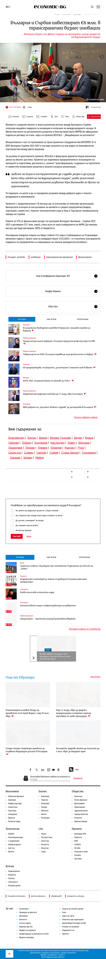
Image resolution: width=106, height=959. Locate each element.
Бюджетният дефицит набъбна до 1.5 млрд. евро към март (54, 394)
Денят (22, 563)
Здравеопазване (81, 811)
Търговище (89, 452)
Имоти (44, 814)
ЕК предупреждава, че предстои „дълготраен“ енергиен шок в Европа (59, 367)
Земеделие (12, 814)
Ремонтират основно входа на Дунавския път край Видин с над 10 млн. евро (27, 713)
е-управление (13, 841)
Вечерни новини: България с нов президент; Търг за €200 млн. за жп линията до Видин (55, 656)
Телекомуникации (15, 837)
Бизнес (43, 791)
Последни (22, 319)
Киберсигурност (14, 844)
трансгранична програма (59, 257)
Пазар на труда (14, 821)
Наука (43, 834)
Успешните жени (81, 852)
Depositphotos (59, 957)
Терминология (14, 871)
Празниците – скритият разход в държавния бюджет (47, 618)
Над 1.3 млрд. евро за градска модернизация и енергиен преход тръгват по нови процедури (73, 713)
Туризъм (11, 818)
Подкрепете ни (68, 930)
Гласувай (17, 536)
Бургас (31, 437)
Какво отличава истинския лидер (37, 592)
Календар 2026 (80, 834)
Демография (79, 803)
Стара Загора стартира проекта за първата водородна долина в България (26, 751)
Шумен (27, 457)
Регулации (26, 404)
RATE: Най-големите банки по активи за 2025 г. (48, 380)
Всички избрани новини (86, 417)
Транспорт (12, 811)
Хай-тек (11, 848)
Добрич (26, 442)
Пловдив (56, 447)
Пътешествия (46, 837)
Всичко (10, 866)
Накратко (12, 875)
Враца (89, 437)
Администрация (80, 821)
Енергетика (13, 807)
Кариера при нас (26, 927)
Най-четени (51, 319)
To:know (11, 878)
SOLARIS (77, 855)
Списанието (24, 589)
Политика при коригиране (73, 919)
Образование (79, 807)
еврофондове (56, 896)
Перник (30, 447)
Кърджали (41, 442)
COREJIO (77, 844)
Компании (26, 325)
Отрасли (44, 800)
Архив (28, 536)
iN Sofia (77, 848)
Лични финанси (80, 800)
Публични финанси (29, 338)
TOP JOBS (78, 859)
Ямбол (39, 457)
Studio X (61, 955)
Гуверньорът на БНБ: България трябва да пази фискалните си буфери (60, 354)
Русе (81, 447)
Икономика (12, 791)
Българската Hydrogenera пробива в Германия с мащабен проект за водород (56, 329)
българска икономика (16, 896)
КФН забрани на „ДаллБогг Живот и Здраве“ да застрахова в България (59, 407)
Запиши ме (78, 778)
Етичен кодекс (25, 923)
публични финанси (38, 896)
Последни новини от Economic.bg (84, 629)
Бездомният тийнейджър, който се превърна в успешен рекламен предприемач (53, 580)
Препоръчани (82, 319)
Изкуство (45, 848)
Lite (41, 828)
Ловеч (71, 442)
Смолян (41, 452)
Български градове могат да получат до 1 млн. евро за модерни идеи (78, 750)
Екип (64, 912)
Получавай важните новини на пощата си (50, 777)
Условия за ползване (70, 927)
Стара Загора (70, 452)
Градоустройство (81, 814)
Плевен (42, 447)
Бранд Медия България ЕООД (74, 923)
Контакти (23, 919)
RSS (74, 769)
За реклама (24, 909)
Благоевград (16, 437)
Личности (23, 576)
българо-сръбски (16, 257)
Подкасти (78, 837)
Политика (26, 364)
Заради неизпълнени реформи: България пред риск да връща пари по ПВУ (59, 342)
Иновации (45, 803)
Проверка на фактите (28, 912)
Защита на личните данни (72, 909)
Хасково (15, 457)
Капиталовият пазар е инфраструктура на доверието (48, 605)
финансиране (85, 257)
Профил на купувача (27, 930)
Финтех (11, 852)
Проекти (77, 828)
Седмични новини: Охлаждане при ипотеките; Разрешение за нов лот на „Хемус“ (56, 567)
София (54, 452)
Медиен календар (26, 937)
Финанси (26, 378)
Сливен (29, 452)
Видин (78, 437)
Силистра (14, 452)
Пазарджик (15, 447)
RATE (76, 841)
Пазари (44, 807)
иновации (36, 257)
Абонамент (23, 916)
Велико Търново (60, 437)
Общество (78, 791)
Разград (70, 447)
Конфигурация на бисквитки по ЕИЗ (34, 934)
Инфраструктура (15, 803)
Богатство (45, 841)
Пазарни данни (14, 885)
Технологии (12, 828)
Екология (78, 818)
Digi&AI (11, 834)
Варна (43, 437)
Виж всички (95, 677)
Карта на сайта (68, 916)
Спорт (43, 852)
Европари (12, 800)
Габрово (13, 442)
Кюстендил (58, 442)
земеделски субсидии (75, 896)
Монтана (83, 442)
